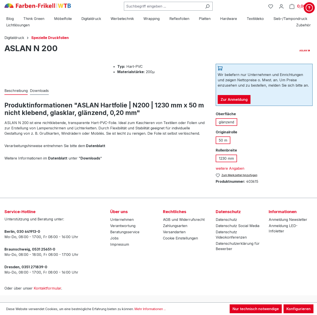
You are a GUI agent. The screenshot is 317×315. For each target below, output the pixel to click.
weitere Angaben (230, 168)
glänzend (226, 122)
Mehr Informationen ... (150, 309)
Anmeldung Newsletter (288, 219)
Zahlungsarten (175, 226)
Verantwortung (122, 226)
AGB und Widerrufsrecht (184, 219)
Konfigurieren (298, 309)
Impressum (119, 244)
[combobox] (163, 6)
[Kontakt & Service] (309, 7)
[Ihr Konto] (281, 6)
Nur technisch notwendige (256, 309)
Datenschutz (226, 219)
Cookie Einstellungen (180, 238)
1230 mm (226, 158)
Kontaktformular (47, 288)
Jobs (114, 238)
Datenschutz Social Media (237, 226)
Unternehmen (122, 219)
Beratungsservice (124, 232)
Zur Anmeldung (234, 99)
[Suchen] (207, 6)
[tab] (16, 91)
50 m (223, 140)
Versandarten (174, 232)
